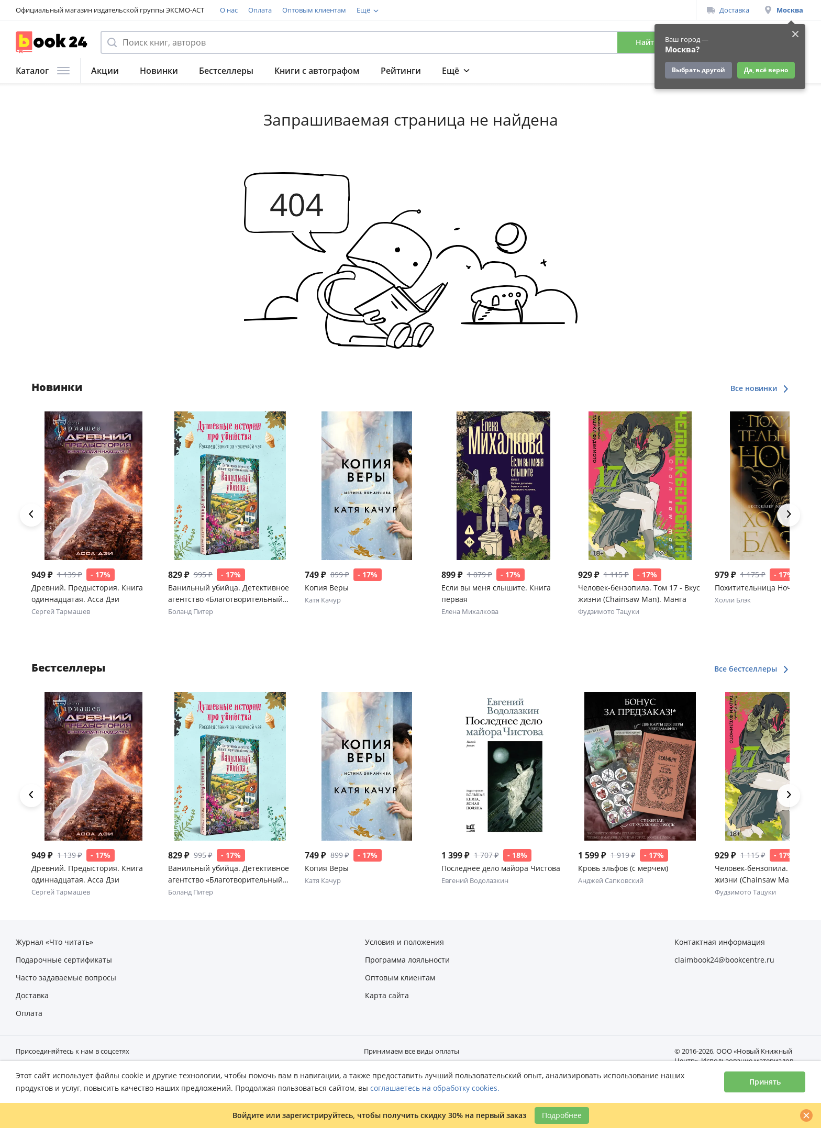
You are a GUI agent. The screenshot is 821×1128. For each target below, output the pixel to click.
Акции (105, 70)
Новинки (159, 70)
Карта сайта (387, 995)
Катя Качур (323, 600)
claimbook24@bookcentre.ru (724, 960)
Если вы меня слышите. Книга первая (496, 593)
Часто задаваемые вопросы (66, 977)
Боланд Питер (190, 611)
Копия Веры (327, 588)
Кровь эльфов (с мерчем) (623, 868)
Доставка (728, 10)
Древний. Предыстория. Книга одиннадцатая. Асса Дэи (87, 593)
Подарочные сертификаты (488, 10)
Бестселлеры (226, 70)
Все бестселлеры (752, 669)
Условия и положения (404, 942)
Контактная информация (719, 942)
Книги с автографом (317, 70)
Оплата (260, 10)
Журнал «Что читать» (54, 942)
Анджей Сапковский (611, 880)
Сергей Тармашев (60, 611)
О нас (229, 10)
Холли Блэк (733, 600)
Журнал (522, 70)
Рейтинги (401, 70)
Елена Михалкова (469, 611)
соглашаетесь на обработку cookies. (435, 1088)
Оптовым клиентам (314, 10)
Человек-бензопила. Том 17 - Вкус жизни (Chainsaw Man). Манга (639, 593)
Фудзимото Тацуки (608, 611)
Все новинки (760, 388)
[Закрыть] (806, 1115)
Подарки (579, 70)
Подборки (463, 70)
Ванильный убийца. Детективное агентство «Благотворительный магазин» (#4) (228, 594)
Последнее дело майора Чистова (500, 868)
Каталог (43, 70)
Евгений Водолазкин (474, 880)
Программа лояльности (396, 10)
